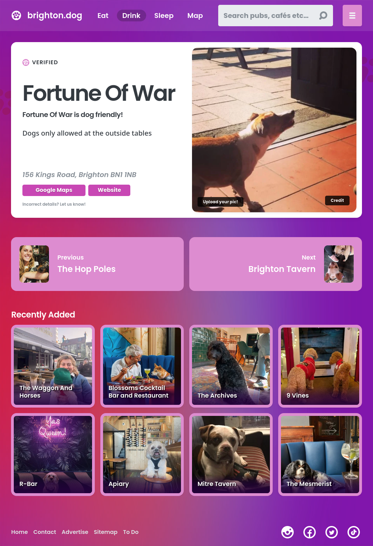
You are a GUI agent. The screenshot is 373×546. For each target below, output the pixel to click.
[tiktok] (353, 532)
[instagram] (287, 532)
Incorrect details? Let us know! (54, 204)
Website (109, 190)
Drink (131, 15)
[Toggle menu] (352, 15)
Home (19, 532)
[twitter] (331, 532)
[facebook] (309, 532)
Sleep (164, 15)
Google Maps (54, 190)
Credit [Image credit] (337, 200)
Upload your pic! (220, 202)
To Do (131, 532)
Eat (103, 15)
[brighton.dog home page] (16, 15)
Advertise (75, 532)
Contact (44, 532)
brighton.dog (54, 15)
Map (195, 15)
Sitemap (106, 532)
